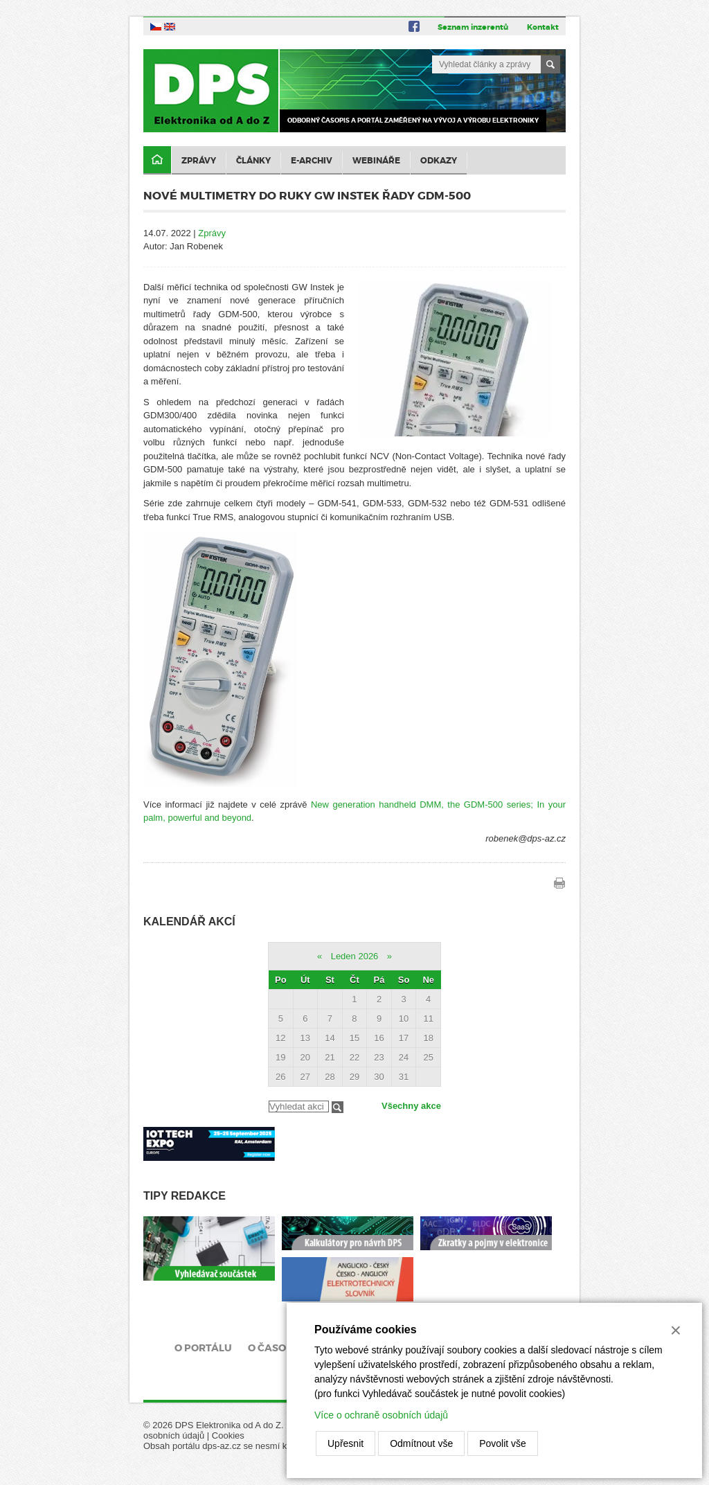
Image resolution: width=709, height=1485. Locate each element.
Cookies (228, 1435)
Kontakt (543, 27)
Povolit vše (502, 1443)
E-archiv (311, 160)
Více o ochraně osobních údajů (381, 1415)
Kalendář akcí (189, 921)
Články (253, 160)
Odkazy (438, 160)
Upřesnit (345, 1443)
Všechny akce (411, 1106)
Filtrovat (337, 1107)
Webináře (376, 160)
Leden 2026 (355, 956)
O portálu (203, 1348)
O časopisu (278, 1348)
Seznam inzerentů (473, 27)
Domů (157, 160)
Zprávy (198, 160)
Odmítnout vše (421, 1443)
